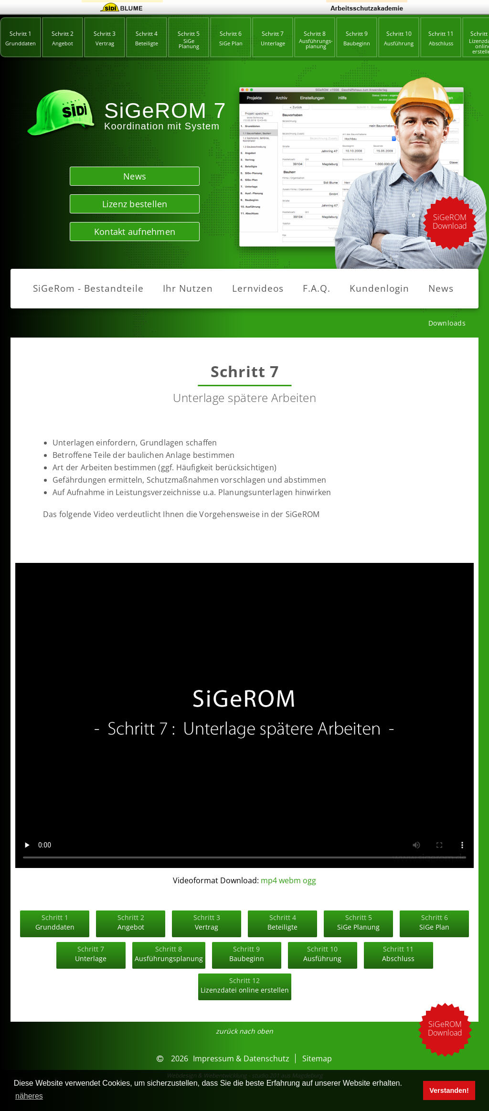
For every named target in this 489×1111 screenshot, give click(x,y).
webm (290, 880)
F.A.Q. (316, 288)
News (134, 176)
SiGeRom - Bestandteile (88, 288)
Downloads (447, 323)
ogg (309, 880)
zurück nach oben (244, 1031)
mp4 (269, 880)
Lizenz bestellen (135, 204)
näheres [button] (29, 1096)
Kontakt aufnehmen (134, 231)
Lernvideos (258, 288)
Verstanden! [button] (448, 1090)
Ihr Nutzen (188, 288)
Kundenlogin (379, 288)
